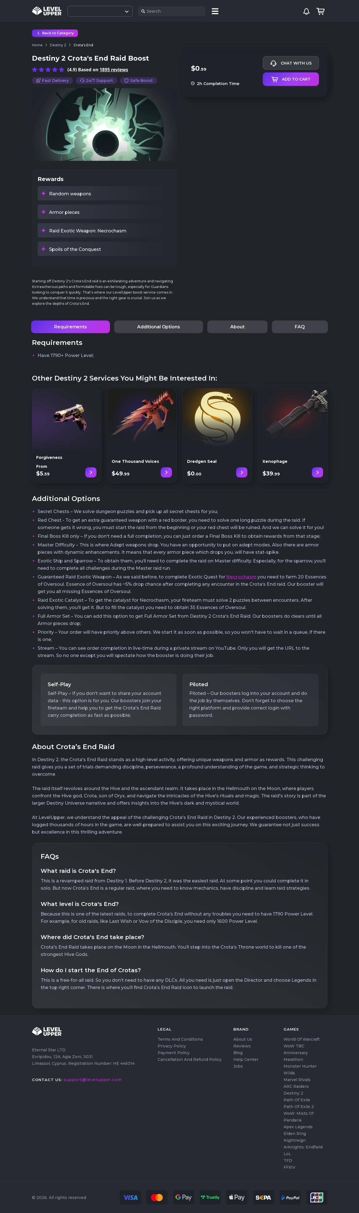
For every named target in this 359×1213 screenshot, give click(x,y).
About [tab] (237, 326)
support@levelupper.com (93, 1079)
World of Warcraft (302, 1039)
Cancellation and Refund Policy (190, 1059)
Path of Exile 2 (299, 1106)
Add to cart (290, 80)
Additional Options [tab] (158, 326)
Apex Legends (298, 1126)
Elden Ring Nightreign (295, 1137)
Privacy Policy (172, 1046)
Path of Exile (297, 1099)
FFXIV (289, 1167)
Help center (245, 1059)
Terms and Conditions (180, 1039)
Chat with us (291, 63)
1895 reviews (114, 70)
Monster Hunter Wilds (300, 1069)
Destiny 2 (293, 1093)
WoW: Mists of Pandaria (299, 1117)
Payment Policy (174, 1052)
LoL (287, 1153)
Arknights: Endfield (303, 1147)
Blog (238, 1052)
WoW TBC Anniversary (296, 1049)
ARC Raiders (296, 1086)
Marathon (293, 1059)
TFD (288, 1160)
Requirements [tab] (70, 326)
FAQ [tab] (300, 326)
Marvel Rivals (297, 1079)
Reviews (242, 1046)
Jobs (238, 1066)
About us (242, 1039)
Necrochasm (241, 577)
